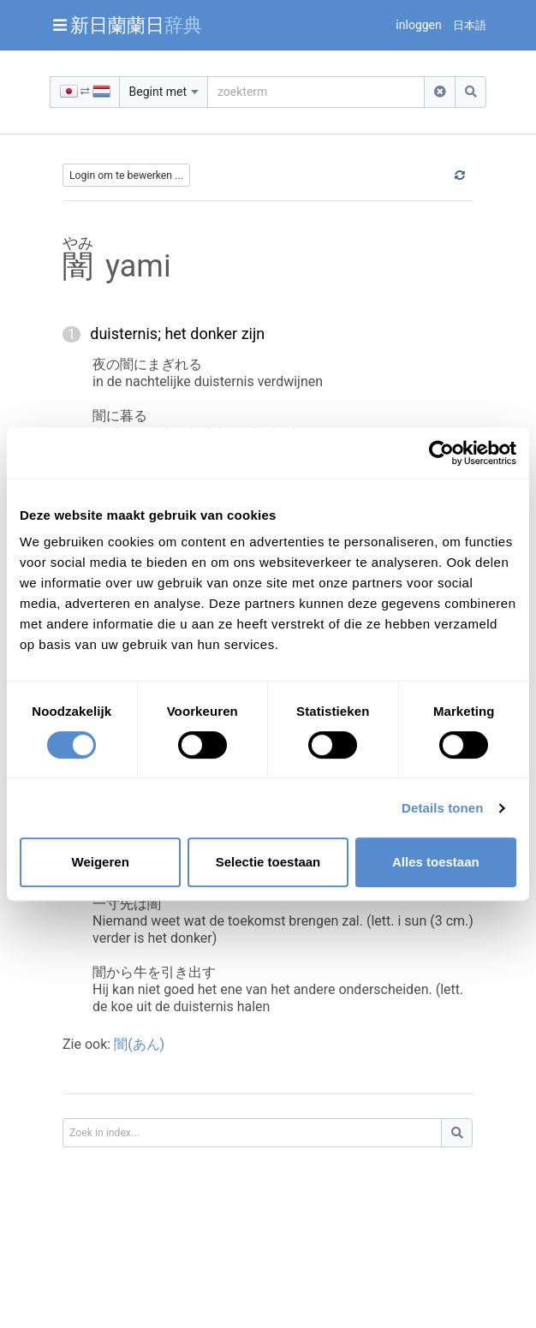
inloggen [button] (418, 25)
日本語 (469, 25)
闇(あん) (139, 1044)
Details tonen (442, 808)
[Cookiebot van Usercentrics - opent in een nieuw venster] (441, 453)
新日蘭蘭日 (136, 25)
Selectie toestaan (268, 862)
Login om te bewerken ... (126, 176)
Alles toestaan (435, 862)
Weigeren (100, 862)
